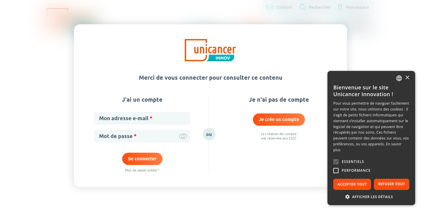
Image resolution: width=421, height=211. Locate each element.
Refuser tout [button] (391, 183)
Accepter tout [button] (352, 184)
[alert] (371, 138)
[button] (371, 196)
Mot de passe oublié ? (142, 170)
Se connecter (142, 158)
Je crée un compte (279, 119)
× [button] (407, 78)
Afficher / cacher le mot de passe (183, 136)
